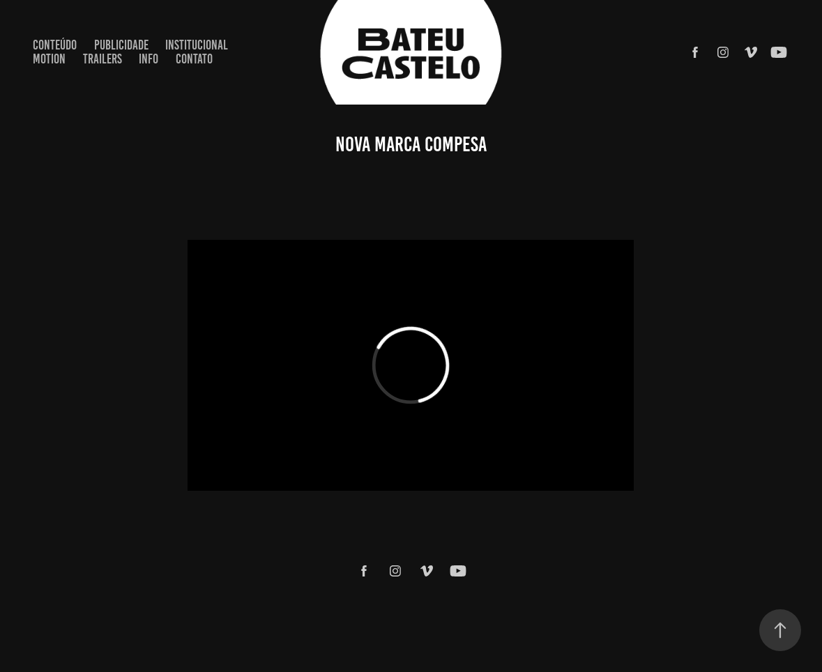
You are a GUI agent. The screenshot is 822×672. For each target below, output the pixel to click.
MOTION (49, 59)
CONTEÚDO (55, 45)
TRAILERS (102, 59)
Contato (194, 59)
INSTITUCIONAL (196, 45)
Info (148, 59)
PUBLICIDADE (121, 45)
